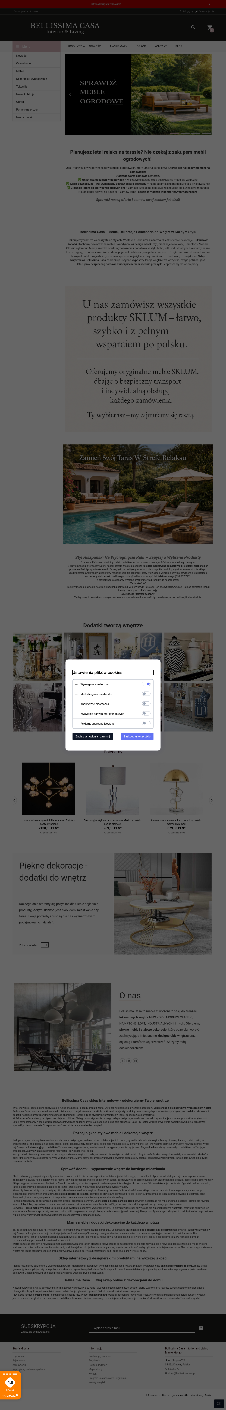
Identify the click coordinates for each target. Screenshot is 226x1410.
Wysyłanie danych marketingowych (102, 714)
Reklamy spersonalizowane (97, 723)
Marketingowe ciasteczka (96, 694)
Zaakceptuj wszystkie (137, 736)
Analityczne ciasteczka (94, 704)
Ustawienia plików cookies (97, 672)
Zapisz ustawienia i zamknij (93, 736)
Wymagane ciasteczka (94, 684)
